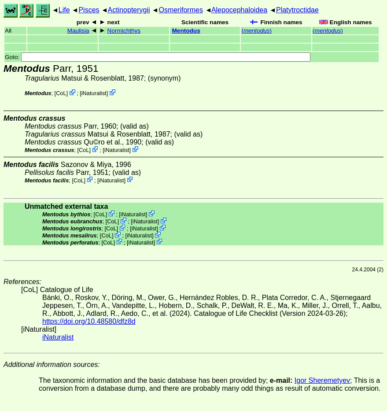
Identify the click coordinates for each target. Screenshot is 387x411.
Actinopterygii (129, 10)
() (256, 30)
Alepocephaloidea (239, 10)
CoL (61, 93)
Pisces (88, 10)
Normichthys (124, 30)
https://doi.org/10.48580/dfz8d (89, 321)
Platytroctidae (297, 10)
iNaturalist (94, 93)
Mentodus (186, 30)
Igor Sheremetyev (322, 380)
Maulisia (78, 30)
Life (64, 10)
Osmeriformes (180, 10)
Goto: (157, 57)
